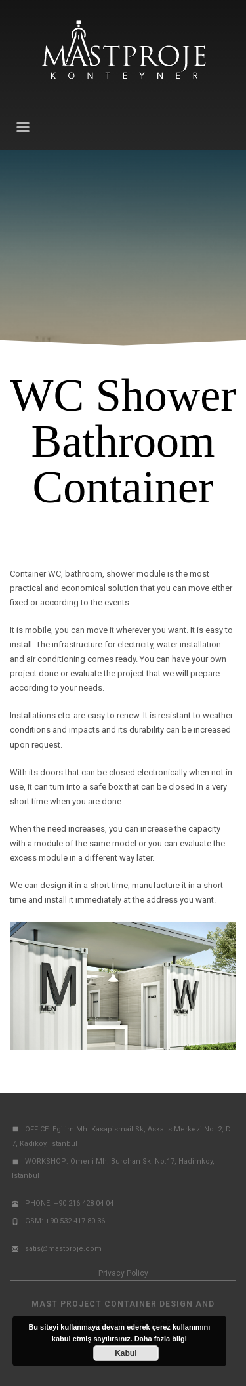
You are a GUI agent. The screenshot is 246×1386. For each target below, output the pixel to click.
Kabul (125, 1353)
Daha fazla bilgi (160, 1339)
